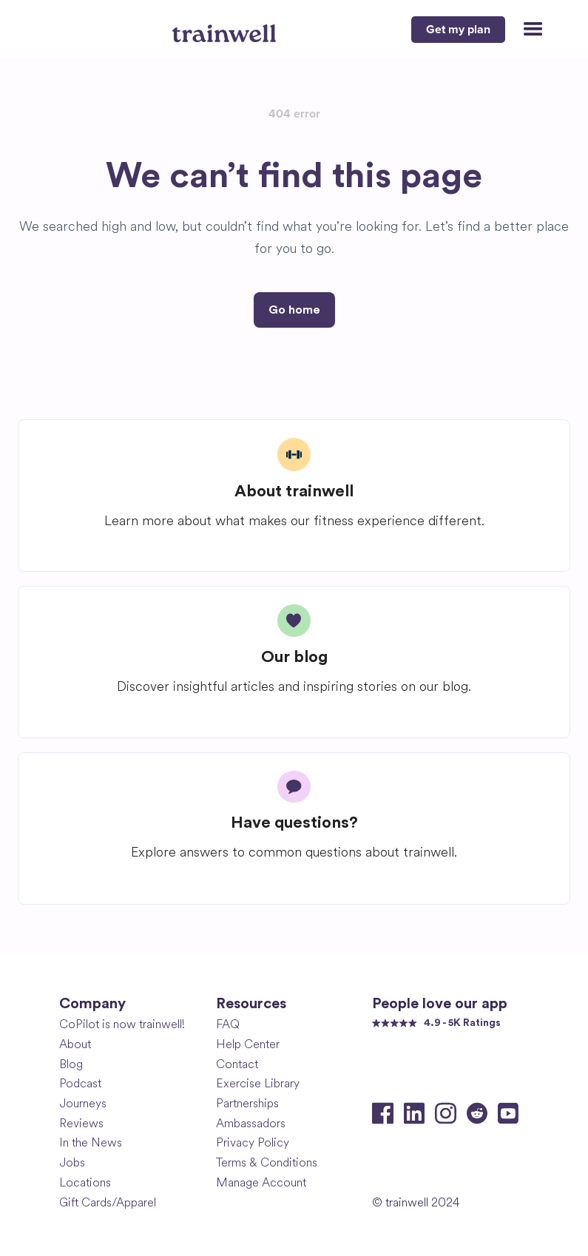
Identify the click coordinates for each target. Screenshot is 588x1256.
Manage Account (261, 1182)
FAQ (228, 1024)
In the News (90, 1142)
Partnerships (247, 1103)
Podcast (80, 1083)
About (75, 1044)
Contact (237, 1064)
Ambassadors (250, 1123)
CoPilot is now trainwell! (122, 1024)
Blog (71, 1064)
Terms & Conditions (266, 1162)
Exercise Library (258, 1083)
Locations (85, 1182)
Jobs (72, 1162)
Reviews (81, 1123)
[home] (225, 27)
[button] (526, 29)
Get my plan (458, 29)
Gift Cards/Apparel (107, 1202)
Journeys (83, 1103)
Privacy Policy (252, 1142)
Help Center (248, 1044)
